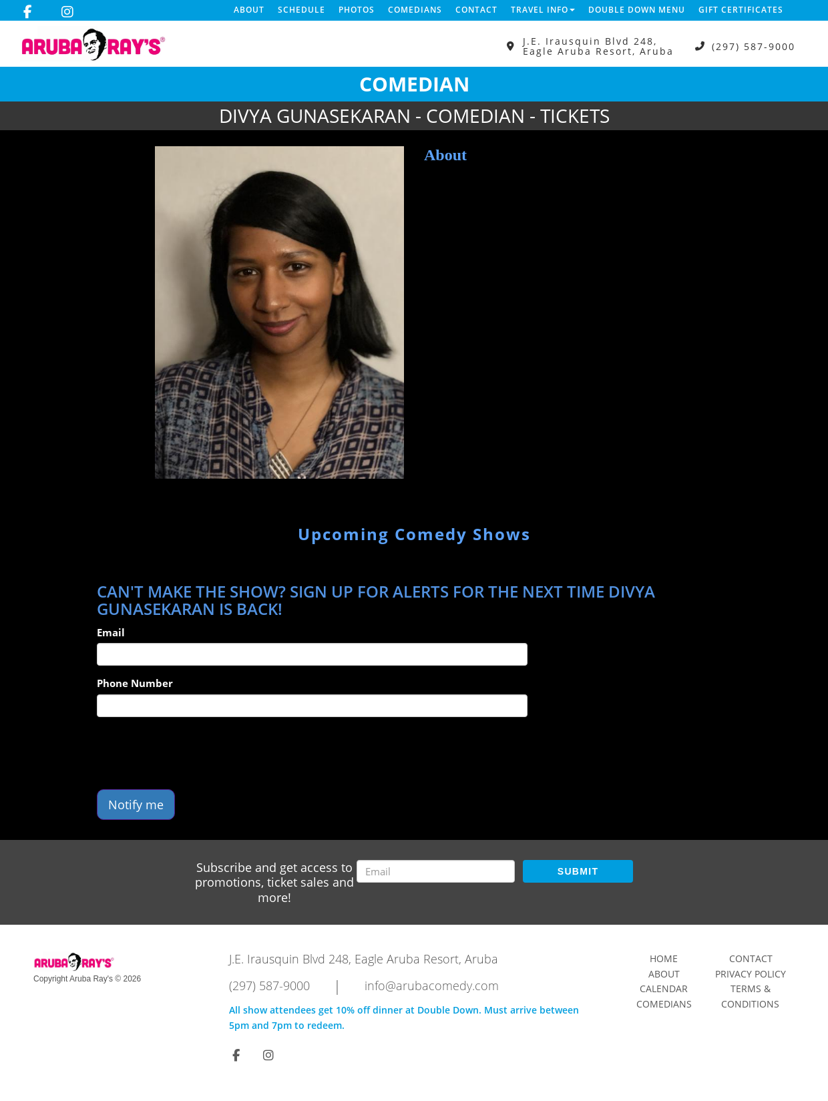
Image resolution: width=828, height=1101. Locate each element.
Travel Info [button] (543, 9)
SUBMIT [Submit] (578, 871)
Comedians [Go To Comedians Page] (664, 1004)
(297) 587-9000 (753, 46)
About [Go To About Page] (664, 973)
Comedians (415, 9)
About (249, 9)
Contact (476, 9)
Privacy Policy (750, 973)
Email (111, 632)
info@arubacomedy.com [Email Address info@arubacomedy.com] (432, 985)
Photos (357, 9)
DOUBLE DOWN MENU (636, 9)
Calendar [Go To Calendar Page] (664, 988)
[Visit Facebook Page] (28, 12)
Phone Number (135, 683)
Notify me (136, 805)
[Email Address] (436, 871)
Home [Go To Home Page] (664, 958)
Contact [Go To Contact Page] (751, 958)
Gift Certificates (740, 9)
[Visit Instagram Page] (67, 12)
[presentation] (198, 753)
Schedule (301, 9)
